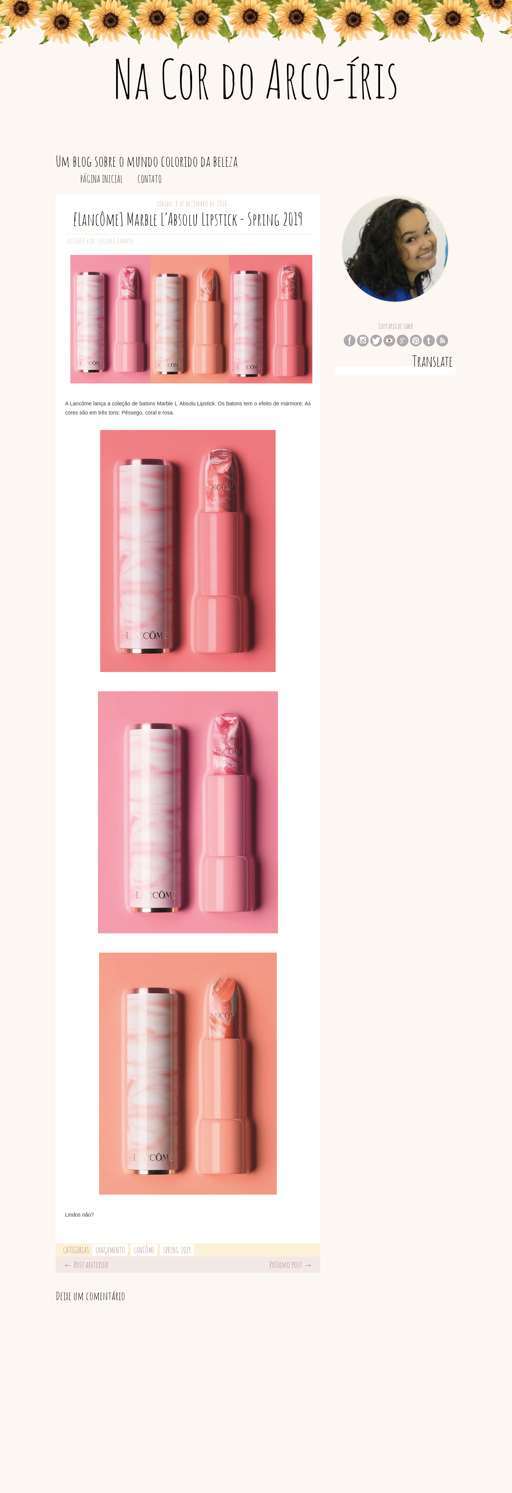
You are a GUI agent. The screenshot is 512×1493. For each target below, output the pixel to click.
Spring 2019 (177, 1250)
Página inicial (101, 179)
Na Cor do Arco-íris (256, 78)
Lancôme (144, 1250)
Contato (149, 179)
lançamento (110, 1250)
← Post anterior (86, 1264)
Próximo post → (291, 1264)
